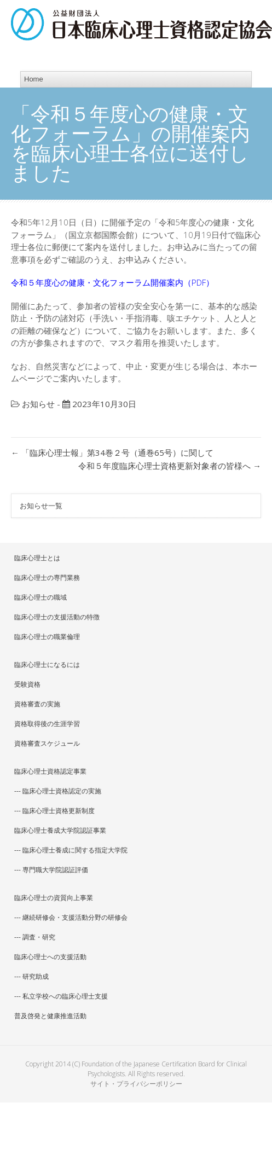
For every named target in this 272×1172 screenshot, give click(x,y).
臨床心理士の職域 (40, 597)
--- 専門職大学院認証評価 (51, 869)
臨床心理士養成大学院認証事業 (60, 830)
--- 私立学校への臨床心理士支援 (61, 996)
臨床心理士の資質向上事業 (53, 897)
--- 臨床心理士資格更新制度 (54, 810)
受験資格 (27, 684)
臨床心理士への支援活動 (50, 956)
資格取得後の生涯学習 (47, 723)
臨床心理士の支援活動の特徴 (57, 617)
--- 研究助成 (31, 976)
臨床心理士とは (37, 557)
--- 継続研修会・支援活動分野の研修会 (71, 917)
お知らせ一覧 (41, 505)
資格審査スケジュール (47, 743)
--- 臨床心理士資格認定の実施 (57, 791)
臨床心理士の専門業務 (47, 577)
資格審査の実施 (37, 704)
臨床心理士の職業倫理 (47, 636)
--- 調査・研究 (34, 937)
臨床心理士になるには (47, 664)
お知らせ (38, 403)
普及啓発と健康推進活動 (50, 1015)
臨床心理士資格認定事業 (50, 771)
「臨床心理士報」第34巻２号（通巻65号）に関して (112, 452)
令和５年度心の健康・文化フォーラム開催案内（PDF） (112, 282)
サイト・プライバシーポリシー (136, 1083)
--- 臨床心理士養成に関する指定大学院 (71, 850)
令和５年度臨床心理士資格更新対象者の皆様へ (169, 465)
